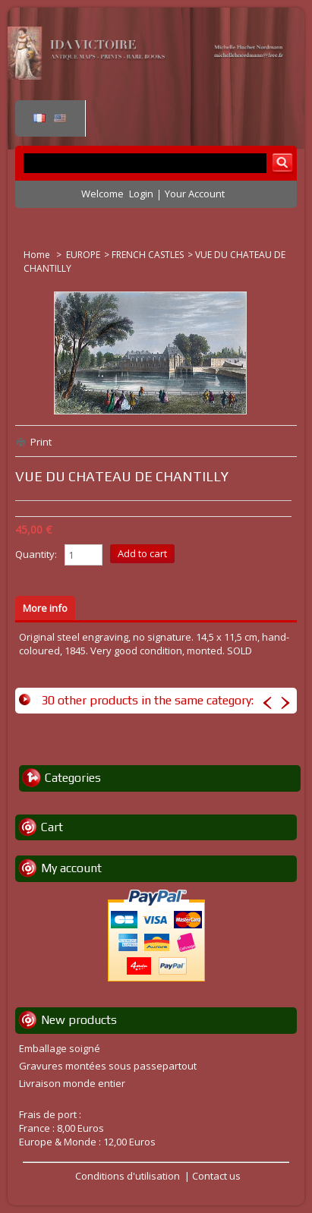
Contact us (216, 1176)
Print (41, 442)
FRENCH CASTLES (148, 254)
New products (79, 1020)
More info (45, 608)
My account (71, 868)
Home (38, 254)
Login (141, 193)
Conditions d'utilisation (127, 1176)
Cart (52, 827)
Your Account (195, 193)
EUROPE (83, 254)
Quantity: (36, 554)
